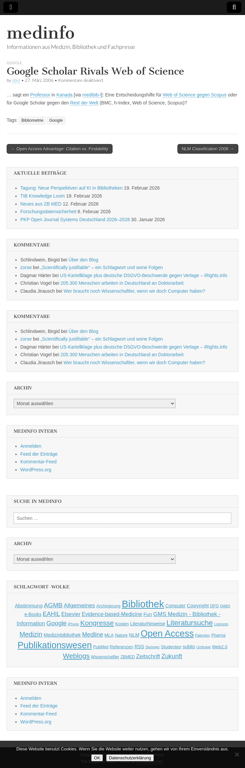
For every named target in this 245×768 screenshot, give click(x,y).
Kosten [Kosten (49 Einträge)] (122, 623)
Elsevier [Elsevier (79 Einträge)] (71, 614)
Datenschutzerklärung (130, 757)
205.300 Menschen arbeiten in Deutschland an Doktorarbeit (122, 283)
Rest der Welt (84, 102)
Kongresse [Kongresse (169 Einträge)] (97, 623)
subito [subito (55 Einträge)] (189, 646)
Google (14, 63)
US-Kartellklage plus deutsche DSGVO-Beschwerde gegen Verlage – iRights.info (143, 275)
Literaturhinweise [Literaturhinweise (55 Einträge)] (147, 623)
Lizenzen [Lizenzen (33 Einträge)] (221, 624)
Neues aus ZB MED (41, 204)
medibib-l (91, 94)
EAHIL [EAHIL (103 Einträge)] (51, 614)
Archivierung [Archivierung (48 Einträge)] (108, 605)
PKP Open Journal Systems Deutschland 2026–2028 (75, 219)
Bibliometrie (32, 120)
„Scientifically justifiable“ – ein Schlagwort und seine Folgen (102, 267)
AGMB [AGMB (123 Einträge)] (53, 605)
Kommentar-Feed (38, 461)
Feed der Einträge (39, 454)
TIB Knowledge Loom (42, 196)
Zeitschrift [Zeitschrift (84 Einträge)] (148, 656)
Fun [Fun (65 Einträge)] (147, 614)
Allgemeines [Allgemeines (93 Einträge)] (79, 605)
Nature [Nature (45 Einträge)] (121, 635)
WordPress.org (35, 469)
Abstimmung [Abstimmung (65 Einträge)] (28, 605)
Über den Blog (84, 259)
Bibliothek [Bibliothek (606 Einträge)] (143, 603)
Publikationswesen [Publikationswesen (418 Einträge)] (55, 645)
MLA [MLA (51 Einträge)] (109, 635)
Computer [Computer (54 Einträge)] (175, 605)
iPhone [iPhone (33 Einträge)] (73, 624)
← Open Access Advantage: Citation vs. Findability (59, 148)
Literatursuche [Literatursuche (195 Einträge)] (189, 623)
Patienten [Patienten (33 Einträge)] (202, 635)
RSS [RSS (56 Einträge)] (139, 646)
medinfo (41, 33)
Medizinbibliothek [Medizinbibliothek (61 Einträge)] (62, 635)
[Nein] (236, 754)
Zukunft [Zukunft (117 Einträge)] (171, 656)
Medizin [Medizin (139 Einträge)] (31, 634)
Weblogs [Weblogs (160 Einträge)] (76, 656)
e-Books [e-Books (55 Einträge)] (32, 614)
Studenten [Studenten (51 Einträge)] (171, 646)
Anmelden (30, 446)
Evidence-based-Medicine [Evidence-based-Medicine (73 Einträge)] (112, 614)
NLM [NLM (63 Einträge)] (134, 635)
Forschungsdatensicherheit (48, 211)
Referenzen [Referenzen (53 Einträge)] (121, 646)
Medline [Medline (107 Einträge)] (92, 634)
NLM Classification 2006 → (208, 148)
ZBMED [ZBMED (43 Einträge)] (128, 657)
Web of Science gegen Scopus (194, 94)
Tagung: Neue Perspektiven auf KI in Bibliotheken (71, 188)
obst (16, 80)
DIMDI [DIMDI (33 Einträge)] (225, 606)
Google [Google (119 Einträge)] (56, 623)
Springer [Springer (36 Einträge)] (152, 647)
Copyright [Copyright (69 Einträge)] (198, 605)
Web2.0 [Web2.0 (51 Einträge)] (219, 646)
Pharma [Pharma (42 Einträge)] (218, 635)
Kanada (64, 94)
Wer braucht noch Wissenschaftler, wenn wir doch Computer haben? (134, 291)
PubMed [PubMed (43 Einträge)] (101, 647)
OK (97, 757)
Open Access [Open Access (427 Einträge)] (167, 633)
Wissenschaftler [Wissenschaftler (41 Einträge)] (105, 657)
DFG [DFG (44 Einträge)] (214, 606)
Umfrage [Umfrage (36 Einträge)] (203, 647)
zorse (26, 267)
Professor (40, 94)
